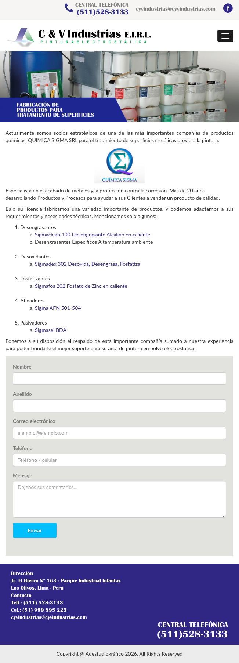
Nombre (22, 366)
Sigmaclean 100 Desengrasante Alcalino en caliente (92, 234)
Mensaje (22, 475)
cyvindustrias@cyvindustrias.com (175, 8)
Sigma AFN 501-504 (58, 308)
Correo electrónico (34, 421)
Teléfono (23, 448)
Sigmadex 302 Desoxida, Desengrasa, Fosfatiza (87, 264)
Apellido (22, 394)
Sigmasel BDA (50, 330)
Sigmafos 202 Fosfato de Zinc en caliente (81, 286)
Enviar (35, 530)
